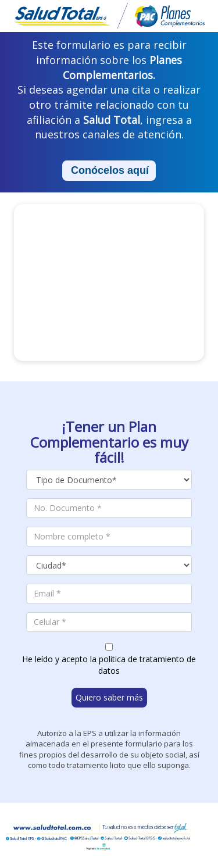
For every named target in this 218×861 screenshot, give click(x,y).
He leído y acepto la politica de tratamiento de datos (109, 664)
